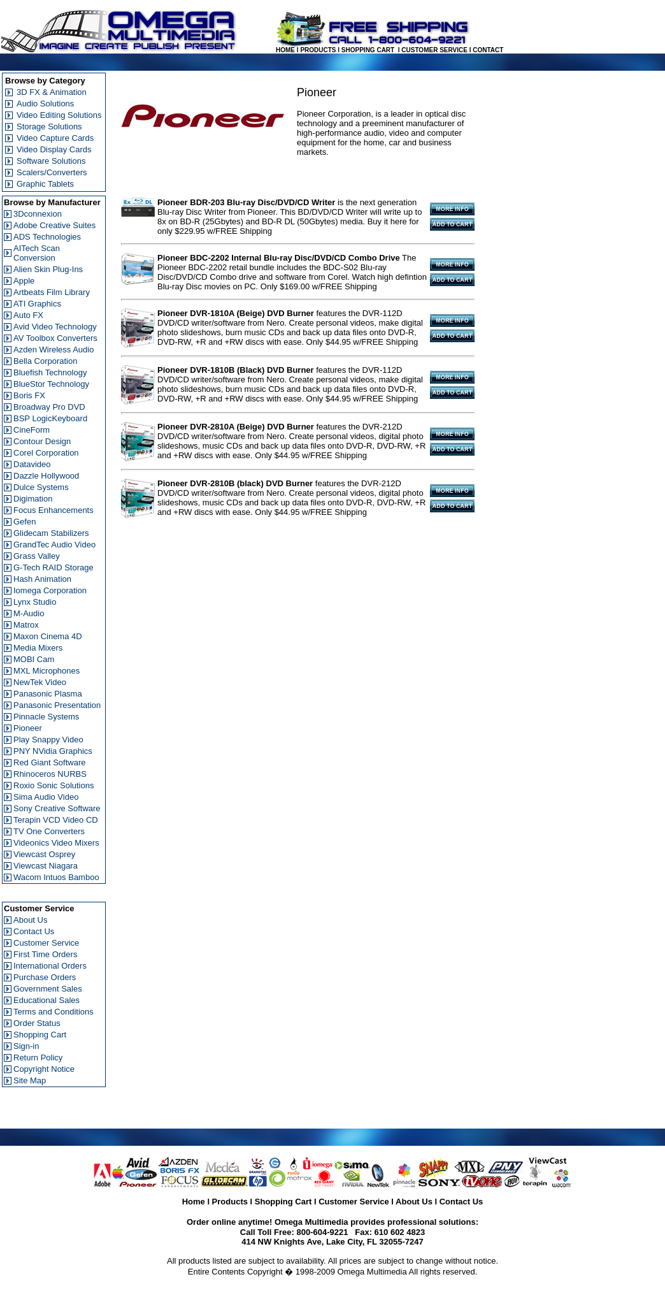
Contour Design (42, 441)
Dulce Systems (41, 487)
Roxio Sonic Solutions (53, 785)
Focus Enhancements (53, 510)
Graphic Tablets (45, 184)
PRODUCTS (318, 50)
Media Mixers (37, 648)
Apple (23, 280)
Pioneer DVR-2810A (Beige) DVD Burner (235, 426)
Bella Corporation (45, 361)
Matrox (26, 625)
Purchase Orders (44, 977)
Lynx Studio (34, 602)
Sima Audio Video (45, 797)
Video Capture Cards (55, 138)
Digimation (32, 498)
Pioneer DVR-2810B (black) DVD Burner (235, 483)
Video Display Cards (54, 149)
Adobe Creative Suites (54, 225)
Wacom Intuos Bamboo (56, 877)
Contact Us (33, 931)
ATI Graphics (37, 303)
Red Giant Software (49, 762)
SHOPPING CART (367, 50)
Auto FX (28, 315)
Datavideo (32, 464)
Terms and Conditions (53, 1011)
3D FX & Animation (52, 92)
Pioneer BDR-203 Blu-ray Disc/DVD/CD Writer (246, 202)
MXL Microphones (46, 670)
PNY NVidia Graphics (52, 751)
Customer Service (46, 943)
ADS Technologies (47, 237)
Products (230, 1201)
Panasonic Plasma (47, 693)
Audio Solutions (45, 103)
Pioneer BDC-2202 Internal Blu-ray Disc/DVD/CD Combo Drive (278, 258)
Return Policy (37, 1057)
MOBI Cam (33, 659)
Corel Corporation (46, 453)
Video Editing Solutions (59, 115)
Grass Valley (36, 556)
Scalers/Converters (52, 172)
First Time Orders (45, 954)
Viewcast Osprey (44, 854)
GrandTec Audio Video (54, 544)
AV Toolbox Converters (55, 338)
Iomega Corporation (50, 590)
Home (193, 1201)
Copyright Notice (44, 1069)
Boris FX (29, 395)
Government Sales (47, 988)
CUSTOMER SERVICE (434, 50)
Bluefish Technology (50, 372)
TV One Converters (49, 831)
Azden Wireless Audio (53, 349)
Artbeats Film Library (51, 292)
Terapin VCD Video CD (55, 820)
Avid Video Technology (55, 326)
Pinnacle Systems (46, 716)
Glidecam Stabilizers (51, 533)
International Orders (50, 966)
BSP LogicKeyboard (50, 418)
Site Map (29, 1080)
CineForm (31, 430)
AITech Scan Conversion (36, 253)
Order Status (37, 1023)
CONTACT (488, 50)
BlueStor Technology (51, 384)
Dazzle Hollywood (46, 475)
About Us (30, 920)
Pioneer (27, 728)
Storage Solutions (49, 126)
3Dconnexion (37, 214)
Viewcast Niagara (45, 865)
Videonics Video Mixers (56, 843)
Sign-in (26, 1046)
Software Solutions (51, 161)
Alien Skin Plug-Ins (48, 269)
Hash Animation (42, 579)
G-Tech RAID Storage (53, 567)
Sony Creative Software (57, 808)
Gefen (24, 521)
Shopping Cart (39, 1034)
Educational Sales (46, 1000)
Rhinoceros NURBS (50, 774)
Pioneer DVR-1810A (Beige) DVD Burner (235, 313)
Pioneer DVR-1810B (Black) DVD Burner (235, 370)
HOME (285, 50)
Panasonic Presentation (57, 705)
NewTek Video (39, 682)
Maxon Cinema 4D (47, 636)
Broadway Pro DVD (49, 407)
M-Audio (28, 613)
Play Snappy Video (48, 739)
